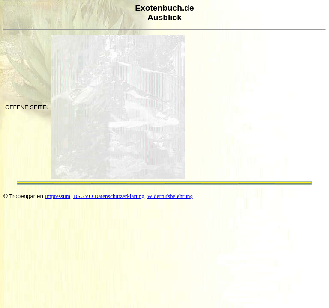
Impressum (57, 196)
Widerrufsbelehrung (170, 196)
